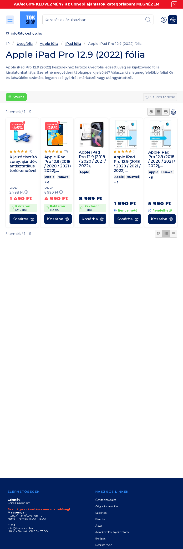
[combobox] (97, 20)
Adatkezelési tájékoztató (112, 531)
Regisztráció (103, 544)
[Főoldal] (8, 44)
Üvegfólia (25, 44)
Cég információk (106, 506)
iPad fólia (73, 44)
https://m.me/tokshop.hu (25, 515)
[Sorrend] (173, 112)
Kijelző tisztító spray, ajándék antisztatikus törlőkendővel (23, 164)
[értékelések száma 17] (56, 151)
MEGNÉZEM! (148, 4)
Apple (50, 177)
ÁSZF (99, 525)
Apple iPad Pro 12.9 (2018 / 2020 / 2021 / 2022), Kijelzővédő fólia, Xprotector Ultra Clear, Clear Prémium (127, 164)
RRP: (19, 190)
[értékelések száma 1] (125, 151)
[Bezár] (174, 4)
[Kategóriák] (10, 20)
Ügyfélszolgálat (106, 499)
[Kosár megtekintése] (172, 19)
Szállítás (101, 512)
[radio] (151, 112)
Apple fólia (49, 44)
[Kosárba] (23, 219)
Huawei (63, 177)
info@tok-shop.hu (26, 33)
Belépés (100, 538)
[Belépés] (163, 19)
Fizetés (100, 519)
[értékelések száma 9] (21, 151)
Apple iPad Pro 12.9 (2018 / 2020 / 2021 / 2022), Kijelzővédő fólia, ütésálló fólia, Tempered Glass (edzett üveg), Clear (57, 164)
